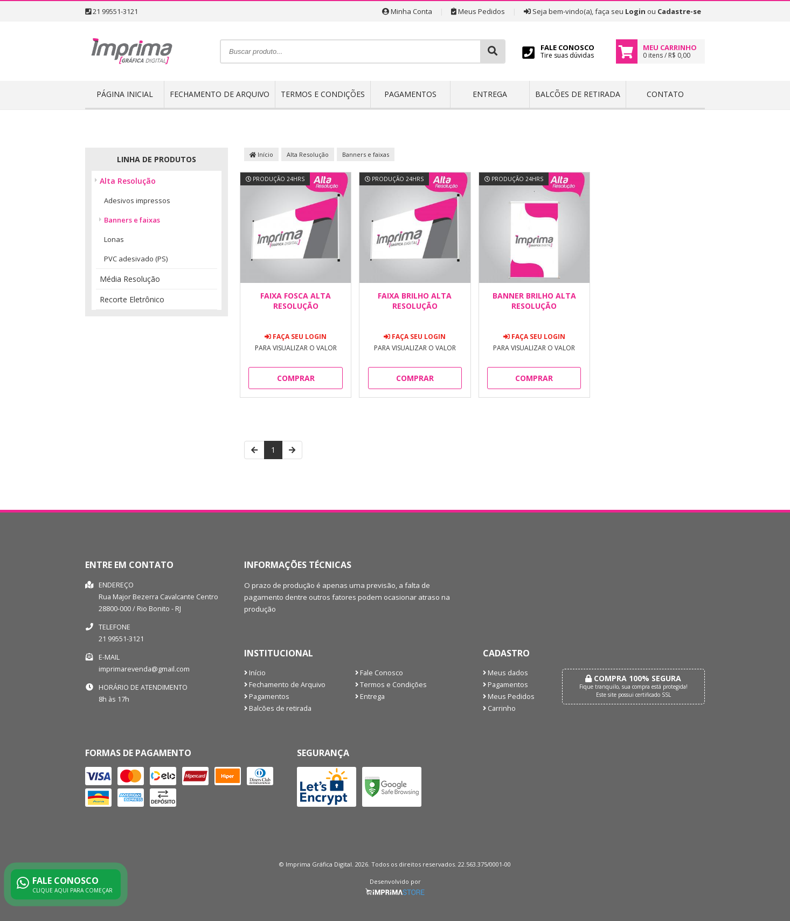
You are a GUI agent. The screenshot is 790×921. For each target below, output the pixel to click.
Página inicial (124, 94)
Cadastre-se (679, 11)
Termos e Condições (323, 94)
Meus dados (505, 672)
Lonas (114, 239)
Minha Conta (407, 11)
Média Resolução (130, 279)
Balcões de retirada (577, 94)
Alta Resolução (128, 181)
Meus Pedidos (478, 11)
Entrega (490, 94)
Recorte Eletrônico (132, 299)
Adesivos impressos (137, 200)
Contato (665, 94)
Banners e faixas (132, 220)
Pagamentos (410, 94)
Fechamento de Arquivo (219, 94)
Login (635, 11)
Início (261, 154)
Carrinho (499, 708)
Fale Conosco (379, 672)
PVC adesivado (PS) (136, 259)
